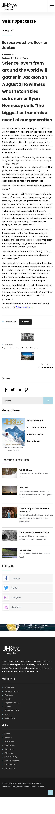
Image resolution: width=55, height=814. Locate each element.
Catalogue (10, 764)
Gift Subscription (35, 434)
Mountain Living (12, 710)
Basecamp (10, 687)
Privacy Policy (11, 757)
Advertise (9, 749)
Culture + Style (11, 691)
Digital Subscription (36, 427)
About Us (9, 753)
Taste (7, 714)
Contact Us (10, 768)
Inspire (8, 706)
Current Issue (11, 410)
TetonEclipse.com (24, 307)
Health (8, 699)
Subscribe (9, 741)
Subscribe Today (35, 420)
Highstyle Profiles (12, 703)
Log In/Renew (33, 441)
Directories (10, 745)
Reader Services (12, 761)
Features (25, 322)
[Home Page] (9, 3)
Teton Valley (10, 718)
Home (7, 734)
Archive (8, 737)
